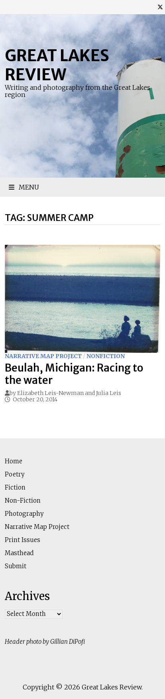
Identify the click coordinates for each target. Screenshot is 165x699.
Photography (24, 513)
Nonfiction (105, 356)
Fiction (15, 487)
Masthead (19, 553)
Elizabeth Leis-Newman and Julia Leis (69, 393)
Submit (15, 566)
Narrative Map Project (43, 356)
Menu (24, 187)
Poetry (15, 474)
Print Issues (22, 540)
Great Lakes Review (57, 65)
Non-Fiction (23, 500)
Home (13, 461)
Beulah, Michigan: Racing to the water (74, 374)
